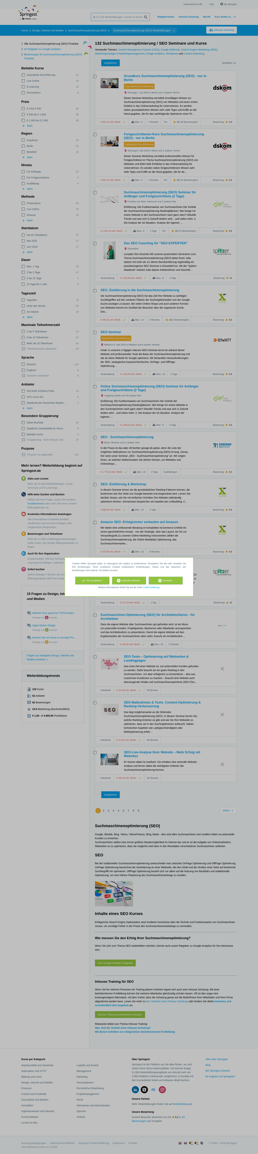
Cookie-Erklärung (151, 587)
